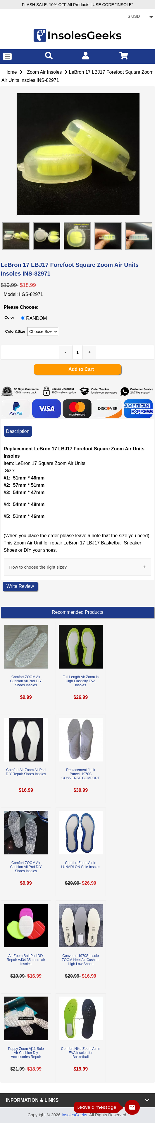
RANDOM (36, 318)
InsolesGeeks (74, 1115)
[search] (49, 55)
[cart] (123, 55)
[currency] (140, 17)
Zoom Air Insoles (44, 72)
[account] (85, 55)
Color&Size (15, 331)
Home (10, 72)
